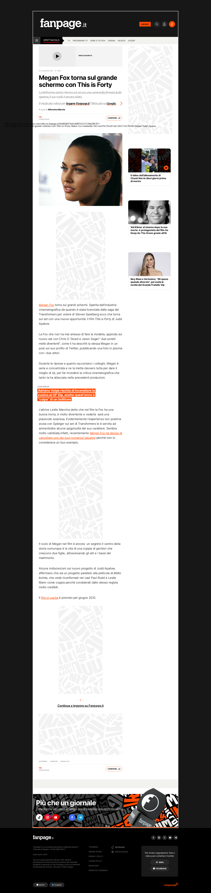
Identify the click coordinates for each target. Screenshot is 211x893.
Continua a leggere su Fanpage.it (80, 705)
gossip (131, 40)
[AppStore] (40, 884)
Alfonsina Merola (56, 109)
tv (69, 40)
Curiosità (54, 761)
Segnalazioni (95, 852)
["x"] (64, 817)
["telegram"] (80, 817)
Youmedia (93, 847)
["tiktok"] (39, 817)
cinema (111, 40)
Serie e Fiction (97, 40)
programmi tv (80, 40)
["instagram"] (47, 817)
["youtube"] (55, 817)
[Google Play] (56, 884)
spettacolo (51, 40)
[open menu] (36, 40)
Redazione (94, 866)
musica (121, 40)
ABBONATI (145, 24)
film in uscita (49, 597)
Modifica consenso (98, 870)
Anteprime (43, 761)
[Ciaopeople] (171, 885)
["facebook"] (72, 817)
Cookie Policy (95, 861)
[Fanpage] (43, 837)
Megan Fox (46, 305)
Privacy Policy (96, 856)
